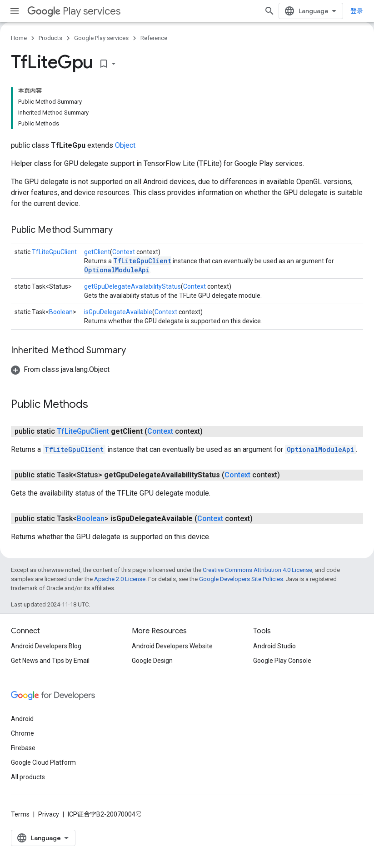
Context (123, 252)
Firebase (23, 748)
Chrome (22, 733)
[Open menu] (14, 11)
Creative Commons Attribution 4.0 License (257, 569)
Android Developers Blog (46, 646)
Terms (20, 814)
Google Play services (101, 38)
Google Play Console (282, 660)
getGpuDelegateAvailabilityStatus (132, 286)
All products (28, 777)
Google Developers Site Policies (241, 579)
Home (19, 38)
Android (22, 718)
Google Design (152, 660)
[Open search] (269, 10)
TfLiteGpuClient (54, 252)
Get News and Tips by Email (50, 660)
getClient (97, 252)
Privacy (48, 814)
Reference (153, 38)
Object (125, 145)
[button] (60, 369)
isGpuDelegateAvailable (118, 312)
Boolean (61, 312)
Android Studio (274, 646)
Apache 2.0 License (119, 579)
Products (50, 38)
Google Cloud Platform (43, 762)
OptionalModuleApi (117, 270)
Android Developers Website (172, 646)
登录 (356, 11)
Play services (73, 11)
